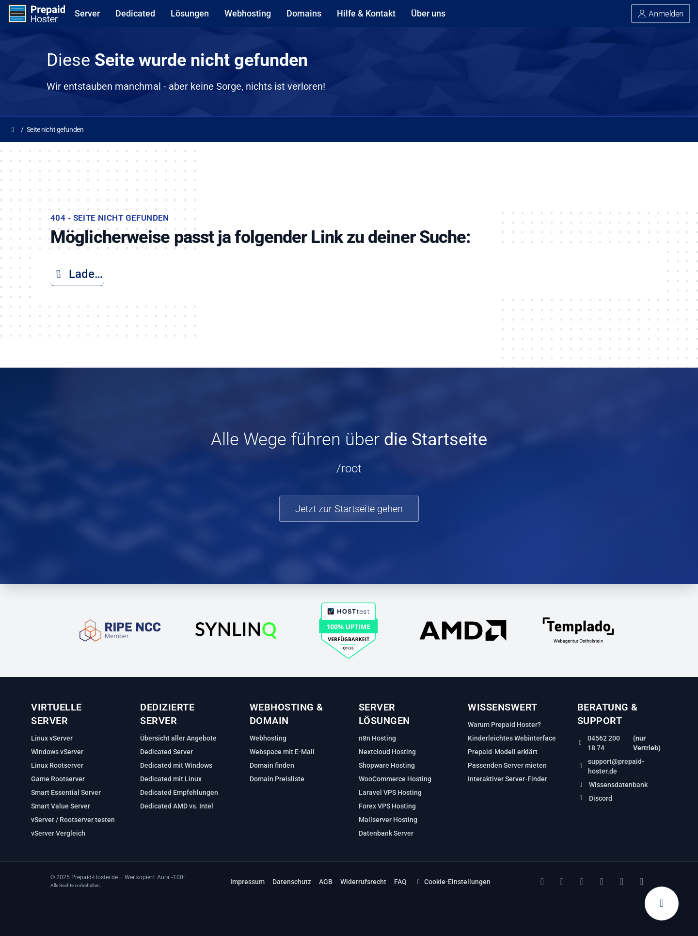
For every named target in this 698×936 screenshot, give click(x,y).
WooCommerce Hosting (395, 779)
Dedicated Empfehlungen (179, 792)
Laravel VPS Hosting (390, 792)
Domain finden (272, 765)
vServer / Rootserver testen (73, 819)
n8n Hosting (377, 738)
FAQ (400, 882)
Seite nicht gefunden (55, 129)
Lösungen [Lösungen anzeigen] (190, 13)
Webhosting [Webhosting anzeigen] (247, 13)
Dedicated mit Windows (176, 765)
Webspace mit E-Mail (282, 752)
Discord (600, 798)
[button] (660, 13)
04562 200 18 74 (603, 743)
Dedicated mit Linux (171, 779)
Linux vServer (52, 738)
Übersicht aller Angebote (178, 738)
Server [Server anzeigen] (87, 13)
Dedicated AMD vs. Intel (176, 806)
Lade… (76, 274)
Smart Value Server (60, 806)
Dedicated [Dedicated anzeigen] (135, 13)
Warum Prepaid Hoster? (504, 724)
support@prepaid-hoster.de (616, 766)
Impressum (247, 882)
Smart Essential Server (66, 792)
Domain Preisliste (277, 779)
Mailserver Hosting (388, 819)
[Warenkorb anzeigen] (662, 903)
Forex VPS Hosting (387, 806)
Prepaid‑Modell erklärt (503, 752)
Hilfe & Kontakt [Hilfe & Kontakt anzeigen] (366, 13)
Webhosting (268, 738)
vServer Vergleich (58, 833)
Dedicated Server (166, 752)
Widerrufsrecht (363, 882)
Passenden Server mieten (507, 765)
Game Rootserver (58, 779)
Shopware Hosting (387, 765)
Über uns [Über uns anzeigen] (428, 13)
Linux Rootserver (57, 765)
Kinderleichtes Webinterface (512, 738)
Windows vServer (57, 752)
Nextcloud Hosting (387, 752)
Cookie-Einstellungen (452, 882)
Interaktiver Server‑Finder (507, 779)
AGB (326, 882)
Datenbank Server (386, 833)
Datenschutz (291, 882)
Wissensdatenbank (618, 785)
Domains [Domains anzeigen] (303, 13)
